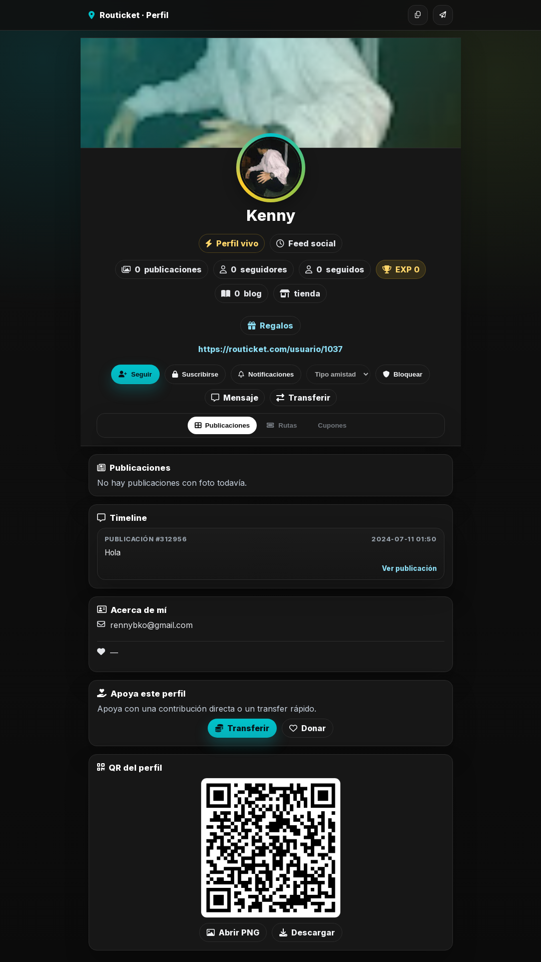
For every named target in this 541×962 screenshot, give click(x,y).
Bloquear (402, 374)
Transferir (303, 398)
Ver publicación (409, 568)
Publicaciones (222, 425)
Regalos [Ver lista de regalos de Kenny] (270, 325)
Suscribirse (195, 374)
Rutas (282, 425)
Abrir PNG (233, 932)
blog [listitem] (241, 293)
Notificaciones (266, 374)
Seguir (135, 374)
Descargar (307, 932)
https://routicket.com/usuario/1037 (270, 349)
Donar (307, 728)
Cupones (332, 425)
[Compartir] (443, 15)
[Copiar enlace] (418, 15)
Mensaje (234, 398)
